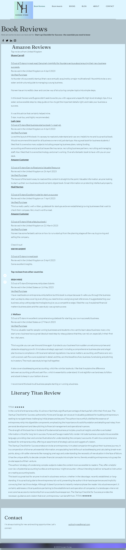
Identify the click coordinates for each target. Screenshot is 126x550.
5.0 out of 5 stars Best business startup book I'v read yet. (36, 125)
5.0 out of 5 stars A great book (24, 256)
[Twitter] (5, 275)
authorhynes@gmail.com (79, 524)
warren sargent (18, 248)
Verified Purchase (19, 74)
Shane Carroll (17, 55)
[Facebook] (5, 282)
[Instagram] (14, 40)
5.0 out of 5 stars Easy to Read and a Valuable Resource (35, 167)
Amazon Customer (20, 159)
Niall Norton (17, 187)
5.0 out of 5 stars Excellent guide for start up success (34, 194)
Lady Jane (16, 121)
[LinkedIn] (11, 40)
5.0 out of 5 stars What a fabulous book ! (29, 221)
